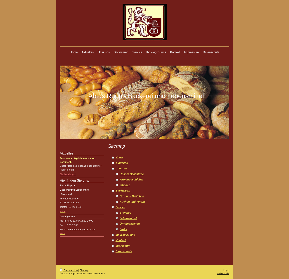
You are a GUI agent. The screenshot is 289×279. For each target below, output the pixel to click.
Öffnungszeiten (130, 223)
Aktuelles (122, 162)
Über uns (122, 168)
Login (226, 270)
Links (123, 229)
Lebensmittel (128, 218)
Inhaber (125, 185)
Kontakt (121, 240)
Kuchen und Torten (132, 201)
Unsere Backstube (132, 174)
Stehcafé (125, 212)
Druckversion (69, 270)
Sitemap (84, 270)
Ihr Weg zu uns (125, 234)
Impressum (123, 245)
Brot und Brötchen (132, 196)
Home (119, 157)
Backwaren (123, 190)
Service (120, 207)
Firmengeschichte (131, 179)
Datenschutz (124, 251)
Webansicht (223, 273)
